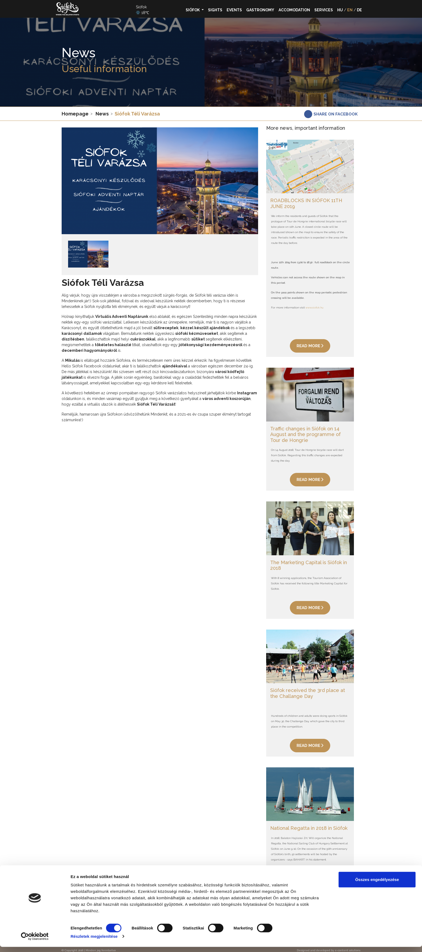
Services (323, 10)
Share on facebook (336, 114)
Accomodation (294, 10)
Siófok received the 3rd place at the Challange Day (307, 689)
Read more (310, 345)
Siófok (193, 10)
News (102, 114)
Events (234, 10)
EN (350, 10)
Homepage (75, 114)
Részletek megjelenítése (94, 941)
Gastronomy (260, 10)
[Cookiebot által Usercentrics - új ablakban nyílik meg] (34, 941)
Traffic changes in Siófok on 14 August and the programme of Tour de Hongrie (305, 432)
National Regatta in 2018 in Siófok (308, 823)
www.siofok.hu (314, 306)
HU (340, 10)
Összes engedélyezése (377, 884)
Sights (215, 10)
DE (359, 10)
